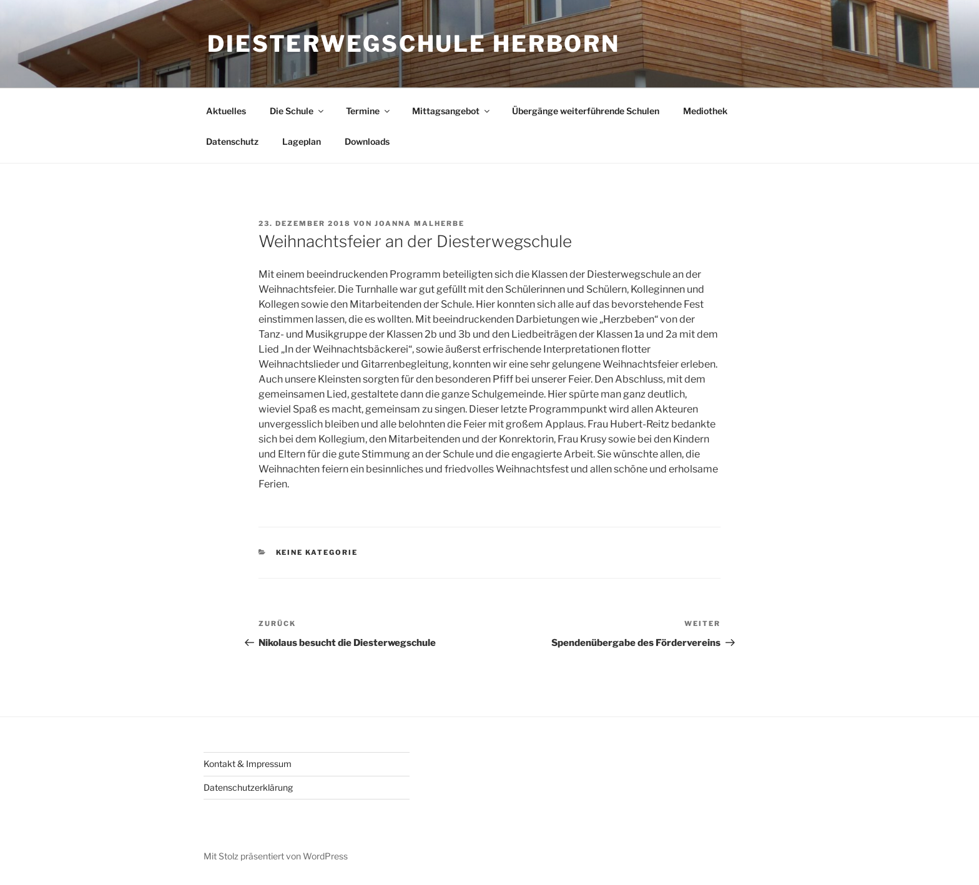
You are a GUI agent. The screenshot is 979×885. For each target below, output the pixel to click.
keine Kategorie (317, 552)
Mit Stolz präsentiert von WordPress (276, 856)
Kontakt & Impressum (248, 763)
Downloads (367, 141)
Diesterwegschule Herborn (413, 43)
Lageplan (301, 141)
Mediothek (705, 110)
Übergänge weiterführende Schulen (585, 110)
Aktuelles (226, 110)
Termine (368, 110)
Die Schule (297, 110)
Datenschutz (232, 141)
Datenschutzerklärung (248, 787)
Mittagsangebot (451, 110)
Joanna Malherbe (420, 223)
